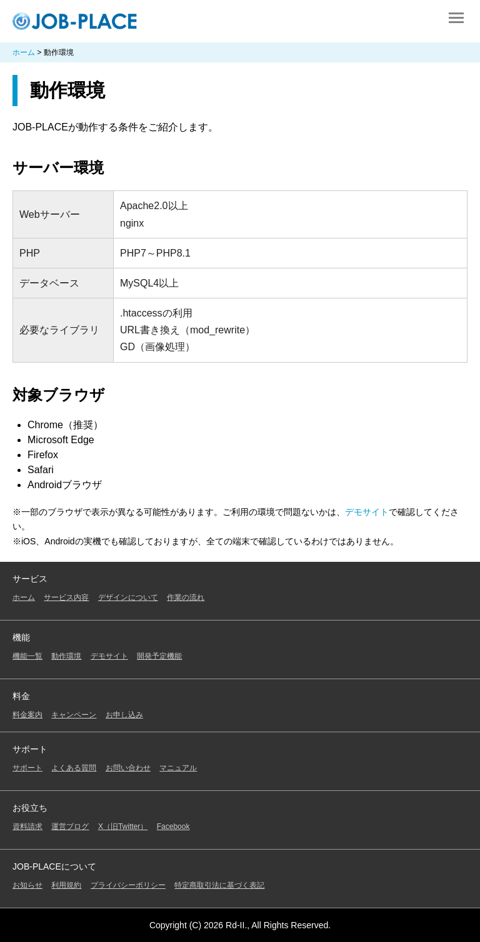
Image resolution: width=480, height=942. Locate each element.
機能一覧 (27, 656)
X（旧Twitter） (123, 826)
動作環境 (66, 656)
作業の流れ (185, 597)
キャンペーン (73, 714)
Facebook (173, 826)
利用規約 (66, 885)
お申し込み (124, 714)
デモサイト (367, 512)
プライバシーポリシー (128, 885)
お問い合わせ (128, 767)
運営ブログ (70, 826)
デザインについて (128, 597)
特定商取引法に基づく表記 (219, 885)
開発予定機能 (159, 656)
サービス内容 (66, 597)
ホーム (23, 597)
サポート (27, 767)
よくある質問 (73, 767)
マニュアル (178, 767)
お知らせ (27, 885)
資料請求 (27, 826)
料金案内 (27, 714)
